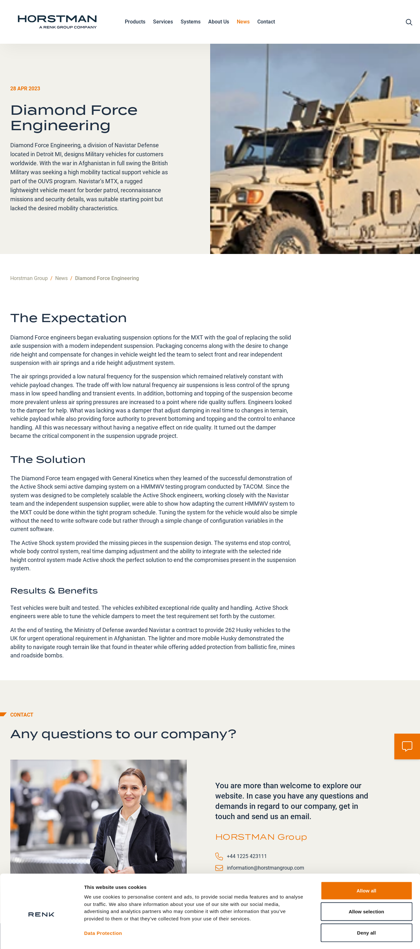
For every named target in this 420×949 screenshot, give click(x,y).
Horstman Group (29, 234)
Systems (191, 23)
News (243, 23)
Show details (337, 936)
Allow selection (366, 886)
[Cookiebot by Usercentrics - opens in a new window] (41, 936)
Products (135, 23)
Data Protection (103, 907)
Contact (266, 23)
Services (163, 23)
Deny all (366, 906)
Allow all (366, 864)
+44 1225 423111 (247, 812)
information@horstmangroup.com (265, 824)
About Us (218, 23)
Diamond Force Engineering (107, 234)
